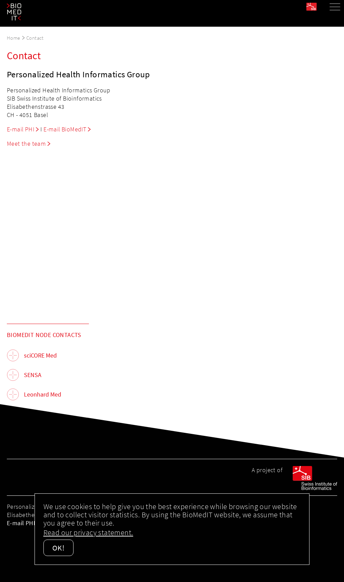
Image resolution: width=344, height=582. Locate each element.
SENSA (32, 375)
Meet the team (26, 143)
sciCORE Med (40, 355)
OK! (58, 548)
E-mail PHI (20, 129)
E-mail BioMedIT (64, 129)
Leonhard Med (42, 394)
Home (13, 38)
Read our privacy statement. (88, 532)
